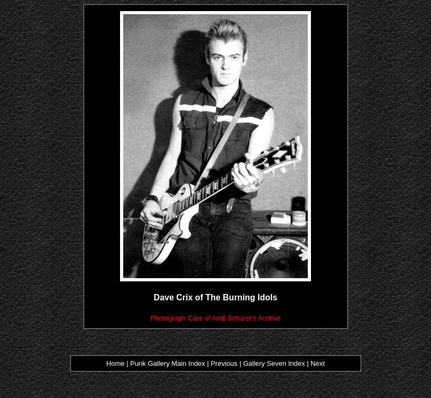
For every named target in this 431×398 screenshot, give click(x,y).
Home (115, 363)
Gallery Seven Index (274, 363)
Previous (224, 363)
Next (317, 363)
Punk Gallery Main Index (167, 363)
